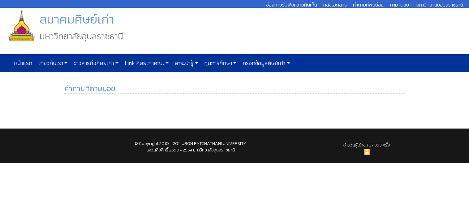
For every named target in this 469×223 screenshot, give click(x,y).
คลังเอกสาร (335, 4)
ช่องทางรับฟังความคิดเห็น (291, 4)
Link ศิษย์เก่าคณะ (143, 63)
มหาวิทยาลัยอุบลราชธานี (439, 4)
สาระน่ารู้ (183, 63)
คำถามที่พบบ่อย (368, 4)
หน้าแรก (23, 63)
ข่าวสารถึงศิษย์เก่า (93, 63)
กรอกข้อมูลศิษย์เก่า (263, 63)
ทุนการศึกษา (217, 63)
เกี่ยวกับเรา (50, 63)
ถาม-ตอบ (399, 4)
